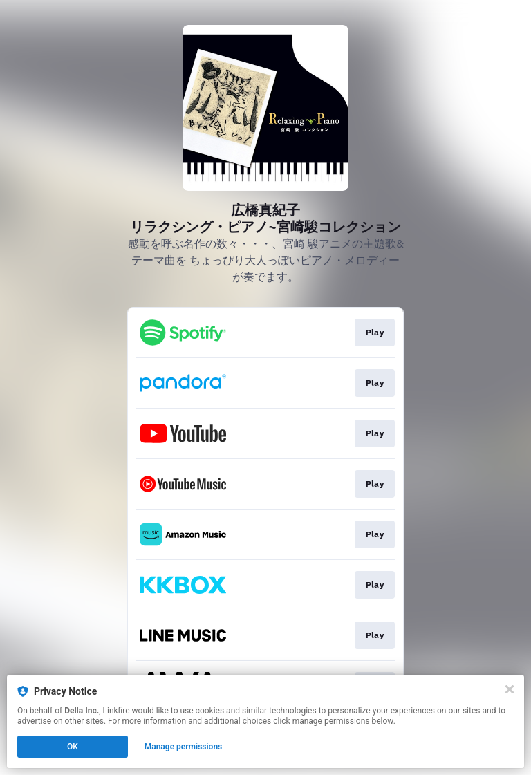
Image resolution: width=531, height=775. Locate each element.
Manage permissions (184, 746)
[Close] (510, 689)
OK (72, 746)
